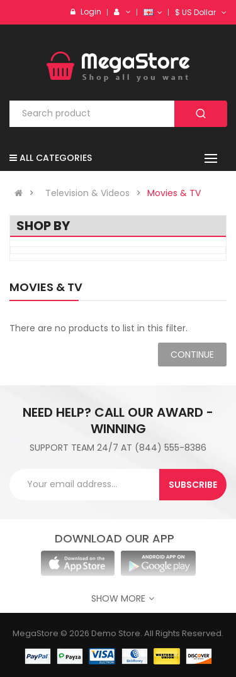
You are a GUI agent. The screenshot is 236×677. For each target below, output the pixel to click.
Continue (192, 354)
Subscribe (193, 484)
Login (91, 11)
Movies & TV (174, 193)
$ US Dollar (201, 12)
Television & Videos (87, 193)
